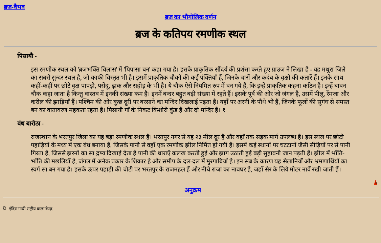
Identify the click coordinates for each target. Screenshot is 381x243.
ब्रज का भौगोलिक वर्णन (191, 17)
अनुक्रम (192, 190)
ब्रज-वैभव (14, 7)
